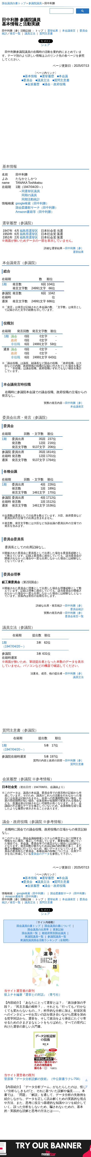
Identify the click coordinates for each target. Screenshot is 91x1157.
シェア (45, 44)
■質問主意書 (61, 80)
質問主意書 (46, 33)
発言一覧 (15, 33)
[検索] (61, 11)
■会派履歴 (32, 84)
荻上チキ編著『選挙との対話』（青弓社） (33, 994)
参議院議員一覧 (57, 936)
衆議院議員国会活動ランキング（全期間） (45, 940)
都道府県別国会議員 (54, 933)
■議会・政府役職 (54, 84)
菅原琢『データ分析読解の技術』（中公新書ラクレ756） (43, 1079)
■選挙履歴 (47, 76)
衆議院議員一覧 (34, 936)
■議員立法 (42, 80)
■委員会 (26, 80)
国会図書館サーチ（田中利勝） (37, 207)
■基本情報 (30, 76)
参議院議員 (35, 3)
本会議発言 (68, 30)
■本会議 (62, 76)
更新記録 (58, 929)
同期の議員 (29, 195)
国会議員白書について (58, 925)
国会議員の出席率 (38, 929)
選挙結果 (52, 30)
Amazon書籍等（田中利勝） (35, 211)
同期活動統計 (31, 199)
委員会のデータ (40, 853)
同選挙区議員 (31, 191)
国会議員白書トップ (14, 3)
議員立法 (30, 33)
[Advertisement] (45, 125)
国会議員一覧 (30, 933)
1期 (4, 284)
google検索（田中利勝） (32, 203)
